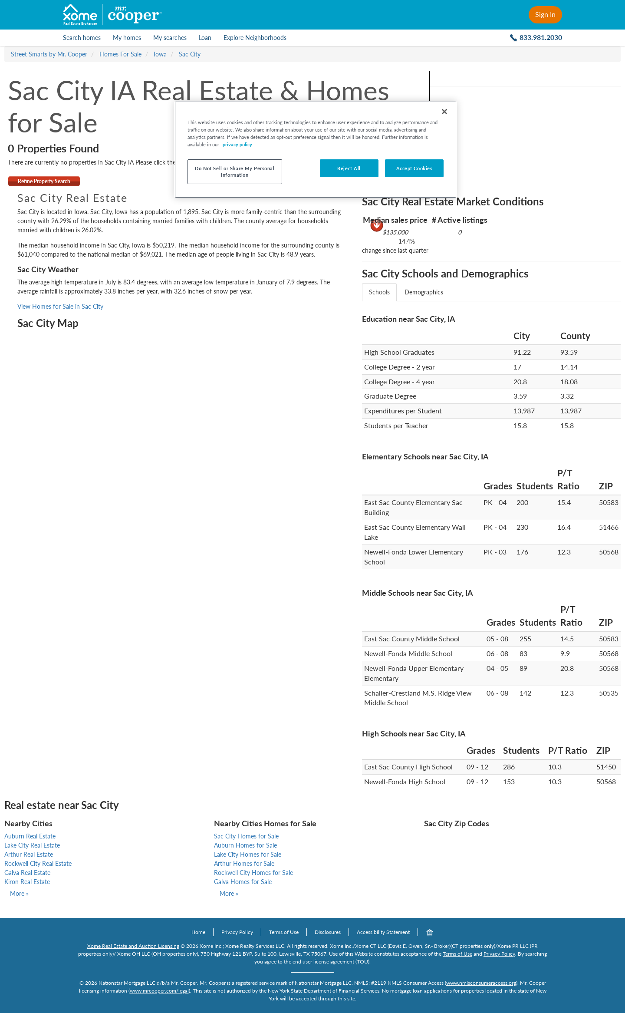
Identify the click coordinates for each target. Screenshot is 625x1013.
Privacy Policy (237, 932)
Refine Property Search (44, 181)
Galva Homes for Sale (243, 881)
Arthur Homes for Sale (244, 863)
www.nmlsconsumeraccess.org (481, 983)
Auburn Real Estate (30, 836)
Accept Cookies (414, 168)
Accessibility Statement (383, 932)
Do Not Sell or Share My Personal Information (234, 171)
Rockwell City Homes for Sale (253, 872)
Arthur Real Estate (28, 854)
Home (198, 932)
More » (19, 893)
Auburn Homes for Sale (245, 845)
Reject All (349, 168)
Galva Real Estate (27, 872)
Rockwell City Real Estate (38, 863)
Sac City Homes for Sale (246, 836)
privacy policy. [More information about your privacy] (238, 144)
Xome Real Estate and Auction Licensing (133, 946)
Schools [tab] (379, 292)
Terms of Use (284, 932)
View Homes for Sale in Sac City (60, 306)
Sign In (545, 14)
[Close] (444, 111)
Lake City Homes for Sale (247, 854)
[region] (315, 149)
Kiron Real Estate (27, 881)
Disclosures (328, 932)
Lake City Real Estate (32, 845)
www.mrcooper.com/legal (159, 990)
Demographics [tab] (424, 292)
